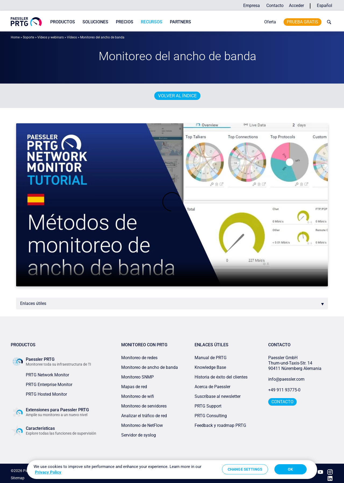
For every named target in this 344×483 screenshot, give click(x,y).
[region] (172, 469)
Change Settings (245, 469)
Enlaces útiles (33, 303)
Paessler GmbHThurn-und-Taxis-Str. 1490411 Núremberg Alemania (294, 363)
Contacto (275, 5)
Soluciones (95, 21)
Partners (180, 21)
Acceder (296, 5)
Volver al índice (177, 95)
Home (15, 37)
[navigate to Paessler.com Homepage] (26, 21)
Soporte (28, 37)
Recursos (151, 21)
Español (324, 5)
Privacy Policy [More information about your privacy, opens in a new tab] (48, 472)
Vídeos (72, 37)
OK (290, 469)
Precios (124, 21)
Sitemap (17, 476)
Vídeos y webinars (50, 37)
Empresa (251, 5)
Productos (62, 21)
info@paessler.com (286, 379)
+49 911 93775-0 (284, 389)
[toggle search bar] (327, 22)
